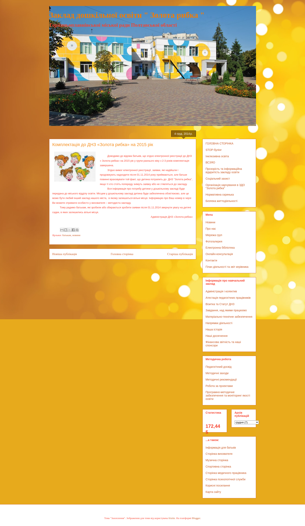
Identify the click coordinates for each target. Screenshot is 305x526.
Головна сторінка (122, 254)
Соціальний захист (218, 178)
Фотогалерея (214, 241)
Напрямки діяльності (219, 323)
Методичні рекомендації (221, 379)
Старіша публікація (180, 254)
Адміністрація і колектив (221, 291)
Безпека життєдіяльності (222, 201)
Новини (210, 222)
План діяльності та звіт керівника (227, 266)
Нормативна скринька (220, 194)
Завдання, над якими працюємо (226, 310)
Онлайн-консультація (219, 254)
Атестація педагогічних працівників (228, 297)
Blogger (196, 518)
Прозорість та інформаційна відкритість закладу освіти (224, 170)
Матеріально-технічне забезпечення (229, 316)
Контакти (211, 260)
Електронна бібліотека (220, 247)
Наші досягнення (217, 335)
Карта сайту (213, 491)
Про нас (211, 228)
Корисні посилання (218, 485)
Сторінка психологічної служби (225, 479)
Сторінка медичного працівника (226, 473)
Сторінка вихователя (219, 453)
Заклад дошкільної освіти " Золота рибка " (127, 15)
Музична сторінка (217, 460)
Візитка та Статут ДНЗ (220, 304)
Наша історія (214, 329)
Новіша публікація (64, 254)
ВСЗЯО (210, 162)
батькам (66, 235)
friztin (172, 518)
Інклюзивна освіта (217, 156)
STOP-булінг (214, 149)
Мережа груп (214, 235)
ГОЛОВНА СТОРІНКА (220, 143)
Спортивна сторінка (218, 466)
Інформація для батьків (221, 447)
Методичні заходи (217, 373)
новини (76, 235)
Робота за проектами (219, 386)
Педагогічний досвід (219, 366)
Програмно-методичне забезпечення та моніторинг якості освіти (228, 395)
